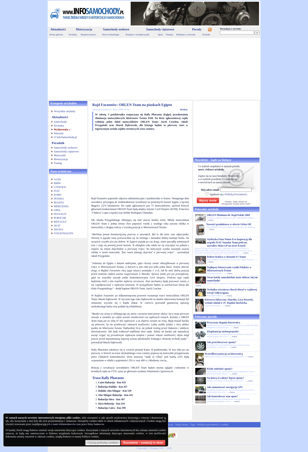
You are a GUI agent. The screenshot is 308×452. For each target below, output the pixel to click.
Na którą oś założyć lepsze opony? (225, 377)
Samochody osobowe (116, 29)
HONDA (59, 198)
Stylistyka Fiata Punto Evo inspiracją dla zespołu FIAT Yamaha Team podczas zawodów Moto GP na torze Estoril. (229, 242)
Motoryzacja (84, 29)
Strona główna (56, 34)
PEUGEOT (60, 214)
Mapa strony (181, 424)
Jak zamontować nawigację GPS (225, 387)
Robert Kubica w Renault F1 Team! (226, 256)
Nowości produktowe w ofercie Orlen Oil (228, 224)
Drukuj (184, 109)
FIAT (57, 190)
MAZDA (59, 202)
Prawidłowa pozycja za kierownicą (224, 353)
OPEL (57, 210)
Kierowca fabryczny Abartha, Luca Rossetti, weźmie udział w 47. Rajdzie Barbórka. (229, 301)
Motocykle (60, 155)
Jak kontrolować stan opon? (222, 396)
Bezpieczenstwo (88, 34)
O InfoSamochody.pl (65, 137)
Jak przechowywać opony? (221, 342)
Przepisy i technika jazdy (137, 34)
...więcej (210, 220)
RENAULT (60, 221)
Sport (160, 34)
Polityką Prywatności (236, 194)
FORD (57, 194)
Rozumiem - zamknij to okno (143, 442)
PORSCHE (60, 217)
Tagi (192, 424)
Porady (196, 29)
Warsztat (59, 133)
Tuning (58, 163)
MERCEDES (61, 206)
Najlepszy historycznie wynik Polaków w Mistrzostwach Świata (229, 269)
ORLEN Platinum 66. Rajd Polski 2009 (228, 215)
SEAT (57, 225)
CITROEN (60, 187)
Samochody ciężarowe (160, 29)
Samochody (60, 121)
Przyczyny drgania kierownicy (223, 322)
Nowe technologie (110, 34)
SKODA (59, 229)
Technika (72, 34)
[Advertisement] (154, 69)
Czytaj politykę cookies (103, 442)
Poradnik (58, 143)
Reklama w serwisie (185, 34)
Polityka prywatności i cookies (213, 424)
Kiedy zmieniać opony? (219, 368)
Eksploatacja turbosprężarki (222, 331)
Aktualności (58, 29)
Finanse (169, 34)
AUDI (57, 179)
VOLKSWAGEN (63, 233)
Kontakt (206, 34)
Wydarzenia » (62, 129)
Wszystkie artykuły (65, 111)
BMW (57, 183)
